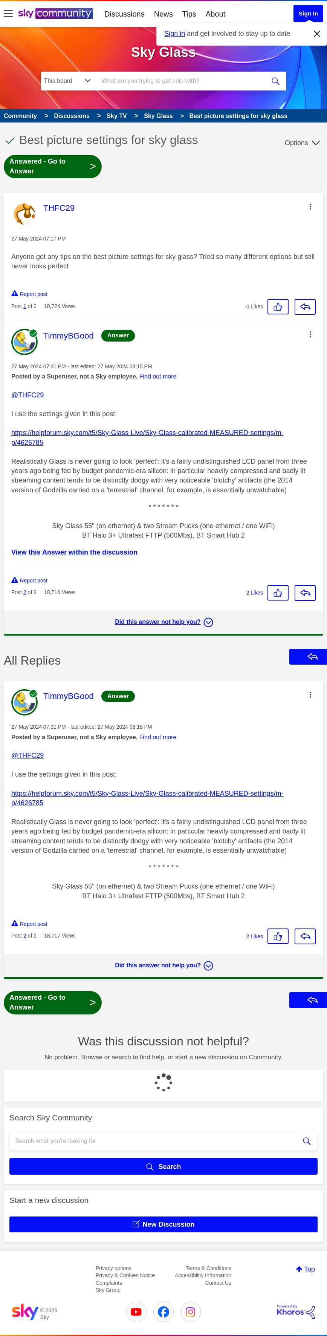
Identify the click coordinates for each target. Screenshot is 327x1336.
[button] (310, 206)
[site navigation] (8, 13)
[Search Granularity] (68, 81)
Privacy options (113, 1268)
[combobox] (181, 81)
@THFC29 (27, 395)
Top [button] (309, 1269)
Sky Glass (163, 52)
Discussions (124, 14)
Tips (189, 14)
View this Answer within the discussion (74, 552)
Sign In (308, 13)
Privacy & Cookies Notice (125, 1275)
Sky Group (108, 1290)
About (215, 14)
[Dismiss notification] (317, 34)
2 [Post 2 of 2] (24, 592)
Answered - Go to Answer (52, 166)
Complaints (109, 1283)
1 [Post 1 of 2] (24, 306)
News (163, 14)
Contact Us (218, 1283)
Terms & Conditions (208, 1268)
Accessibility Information (203, 1275)
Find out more (158, 376)
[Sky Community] (55, 13)
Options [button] (296, 143)
